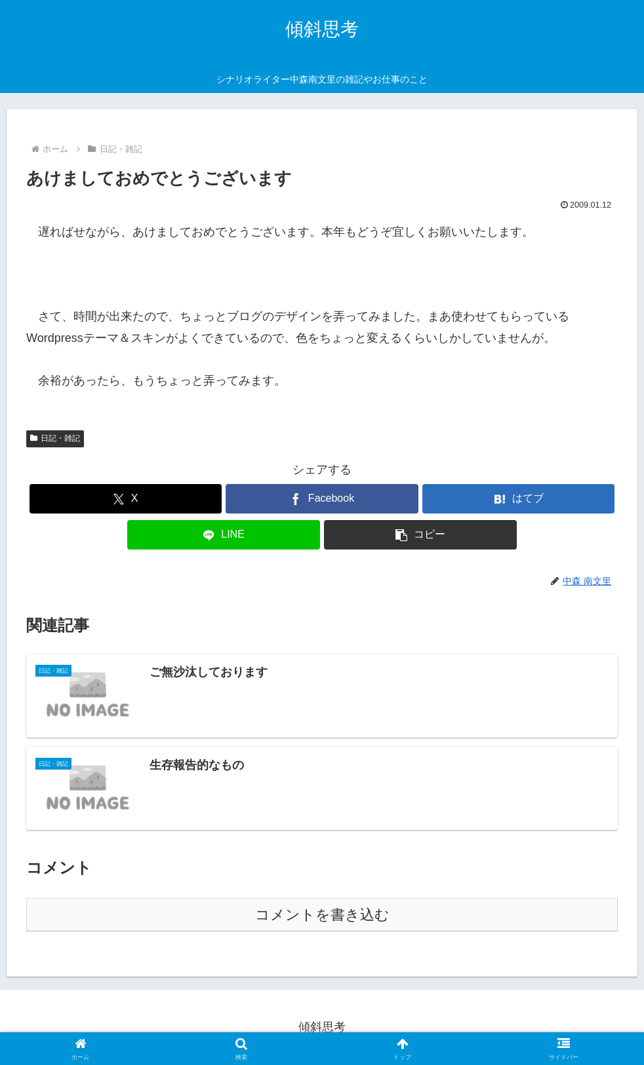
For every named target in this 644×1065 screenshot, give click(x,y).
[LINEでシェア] (223, 535)
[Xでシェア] (126, 499)
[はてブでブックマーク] (518, 499)
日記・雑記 (55, 438)
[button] (420, 535)
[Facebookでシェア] (322, 499)
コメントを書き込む (322, 914)
